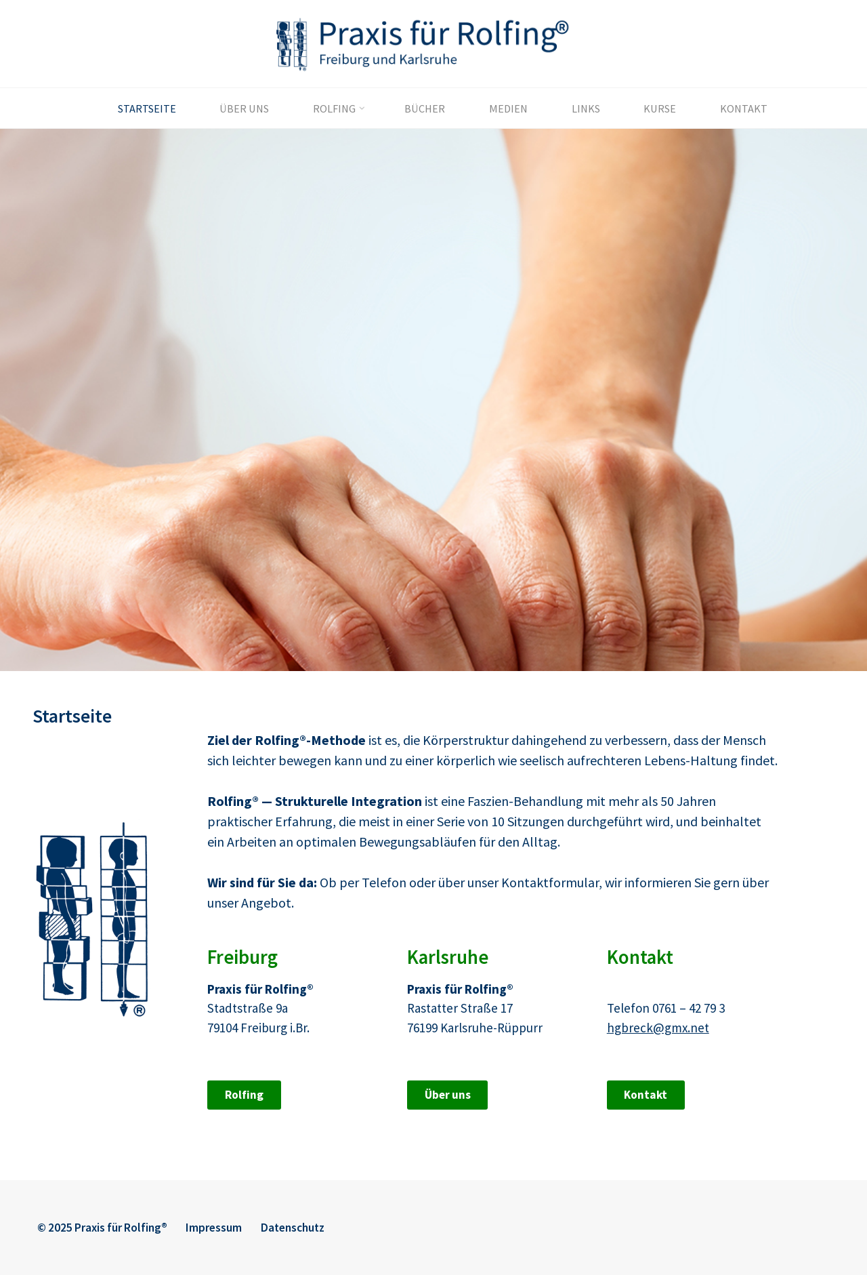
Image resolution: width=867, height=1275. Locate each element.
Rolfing (243, 1094)
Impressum (214, 1227)
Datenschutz (292, 1227)
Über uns (447, 1094)
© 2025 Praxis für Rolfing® (102, 1227)
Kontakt (645, 1094)
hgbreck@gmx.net (657, 1027)
